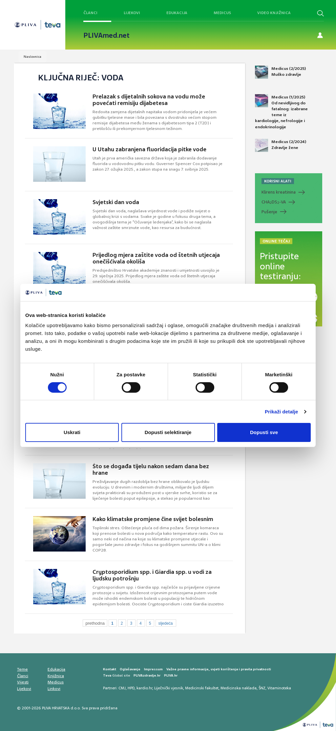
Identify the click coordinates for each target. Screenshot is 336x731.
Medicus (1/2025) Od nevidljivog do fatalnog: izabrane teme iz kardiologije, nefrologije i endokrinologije (281, 112)
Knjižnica (56, 676)
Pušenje (269, 212)
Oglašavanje (130, 669)
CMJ (122, 688)
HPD (131, 688)
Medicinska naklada (238, 688)
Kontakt (109, 669)
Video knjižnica (274, 12)
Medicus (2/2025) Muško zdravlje (280, 72)
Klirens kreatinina (279, 192)
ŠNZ (262, 688)
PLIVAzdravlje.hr (147, 675)
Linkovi (54, 688)
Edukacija (176, 12)
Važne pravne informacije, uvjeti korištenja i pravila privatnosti (218, 669)
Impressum (153, 669)
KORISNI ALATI (277, 181)
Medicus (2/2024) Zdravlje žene (280, 145)
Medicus (222, 12)
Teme (22, 669)
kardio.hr (144, 688)
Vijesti (23, 682)
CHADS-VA (274, 202)
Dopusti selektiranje (168, 432)
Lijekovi (132, 12)
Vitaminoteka (279, 688)
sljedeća (165, 623)
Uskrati (72, 432)
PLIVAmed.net (106, 35)
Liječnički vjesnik (168, 688)
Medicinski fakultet (202, 688)
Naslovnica (32, 56)
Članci (90, 12)
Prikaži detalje (281, 411)
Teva (107, 675)
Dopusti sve (264, 432)
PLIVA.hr (171, 675)
